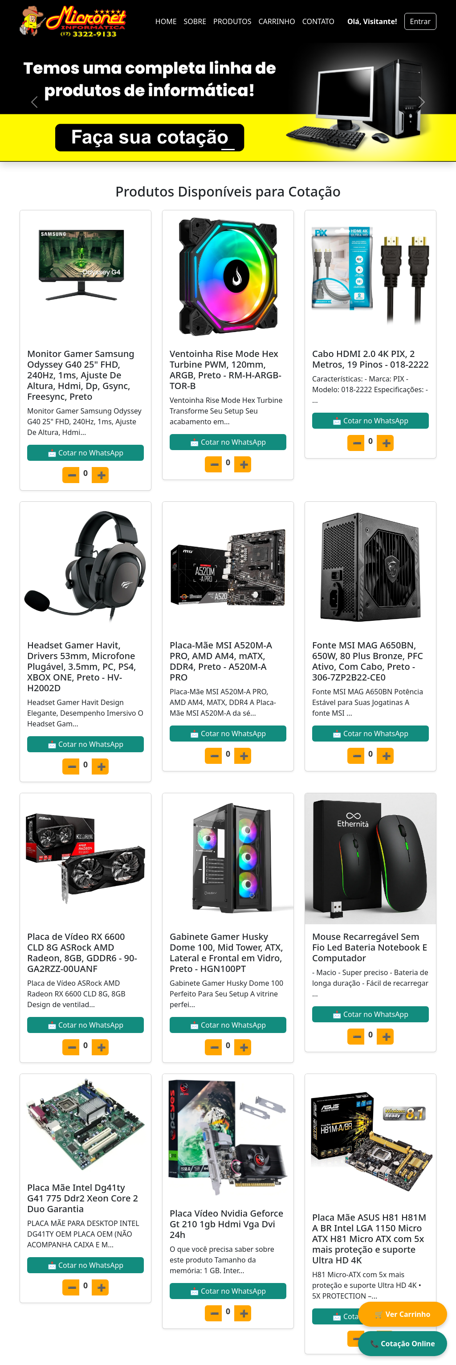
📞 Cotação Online (402, 1344)
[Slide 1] (228, 149)
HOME (166, 21)
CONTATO (318, 21)
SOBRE (195, 21)
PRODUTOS (232, 21)
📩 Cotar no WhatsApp (85, 453)
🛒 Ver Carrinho (403, 1314)
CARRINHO (276, 21)
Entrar (420, 21)
